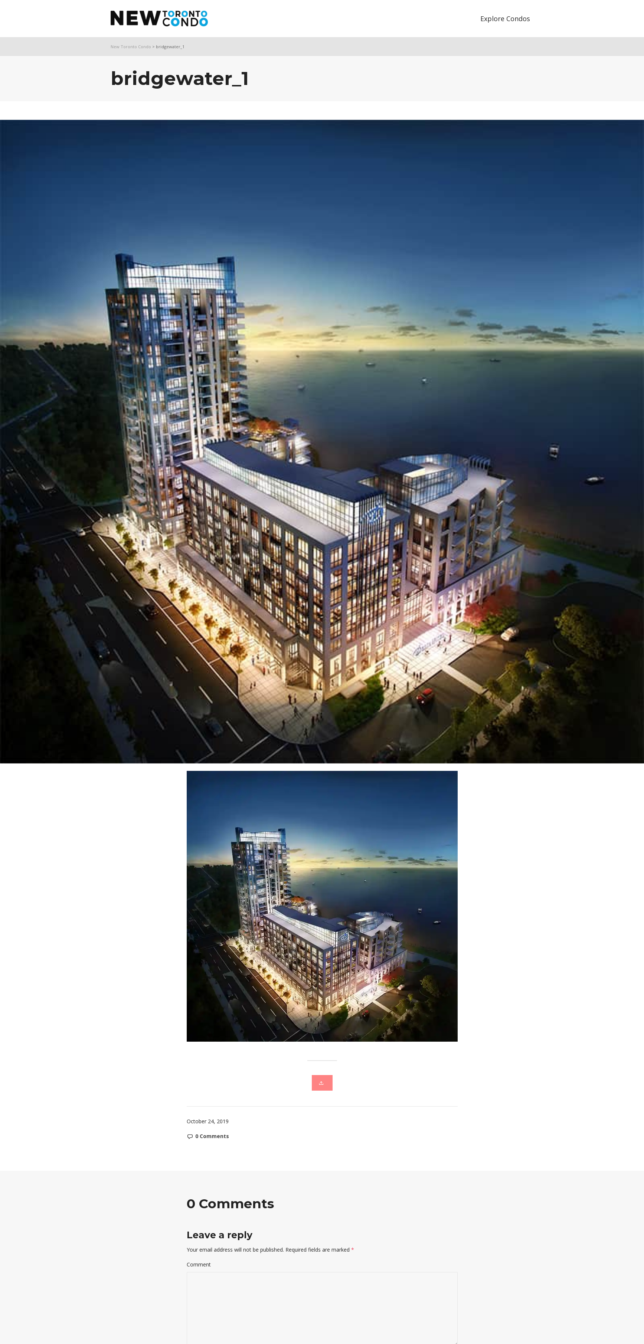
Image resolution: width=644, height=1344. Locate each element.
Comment (199, 1264)
